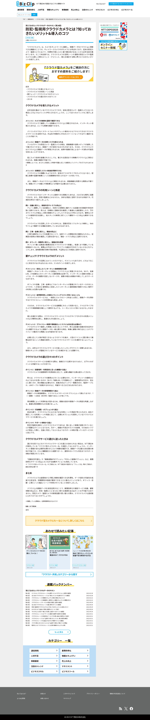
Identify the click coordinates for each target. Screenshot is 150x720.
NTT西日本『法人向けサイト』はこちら (121, 4)
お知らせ (43, 694)
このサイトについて (69, 694)
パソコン (75, 565)
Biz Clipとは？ (101, 4)
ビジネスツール (68, 671)
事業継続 (35, 661)
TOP (24, 19)
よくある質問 (21, 698)
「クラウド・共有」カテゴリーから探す (59, 574)
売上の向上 (66, 661)
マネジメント (67, 666)
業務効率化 (31, 19)
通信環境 (35, 650)
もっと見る (59, 632)
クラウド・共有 (40, 19)
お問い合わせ (44, 698)
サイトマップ (67, 698)
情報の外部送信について (117, 694)
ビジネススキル (37, 671)
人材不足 (35, 655)
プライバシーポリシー (93, 694)
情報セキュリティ (69, 655)
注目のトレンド (37, 666)
